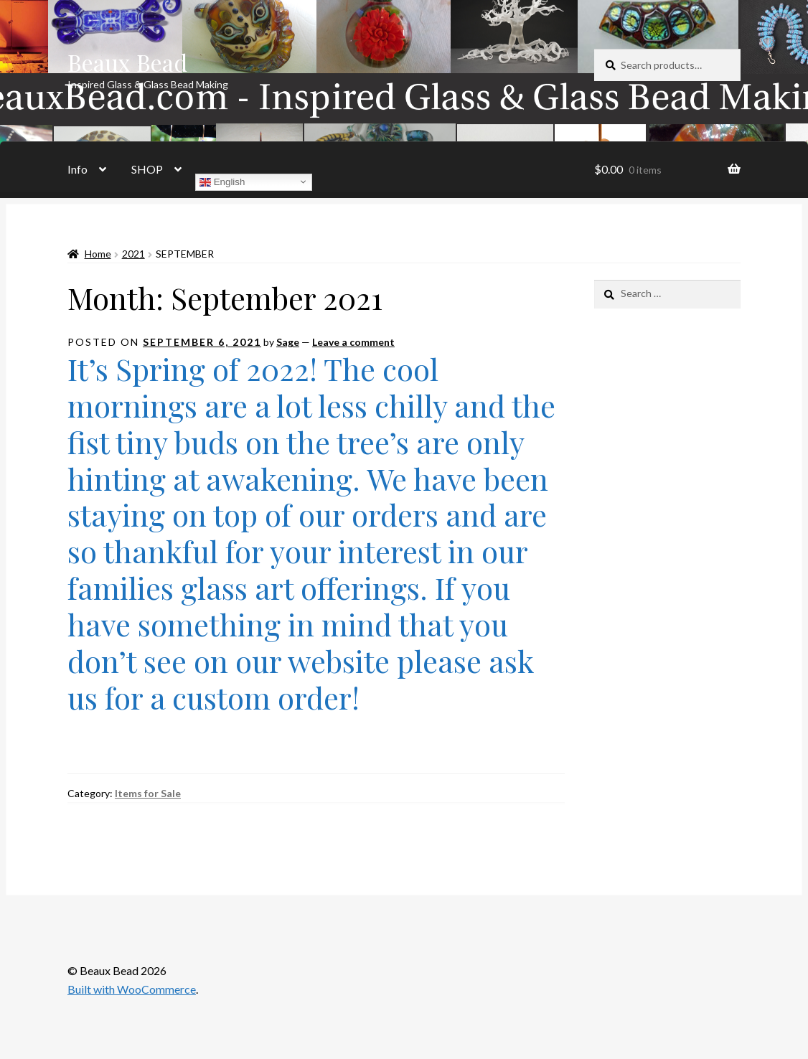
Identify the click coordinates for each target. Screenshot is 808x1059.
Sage (287, 342)
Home (98, 254)
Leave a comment (353, 342)
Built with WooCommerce (131, 989)
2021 (133, 254)
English (222, 181)
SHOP (147, 169)
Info (77, 169)
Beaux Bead (127, 62)
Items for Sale (148, 793)
